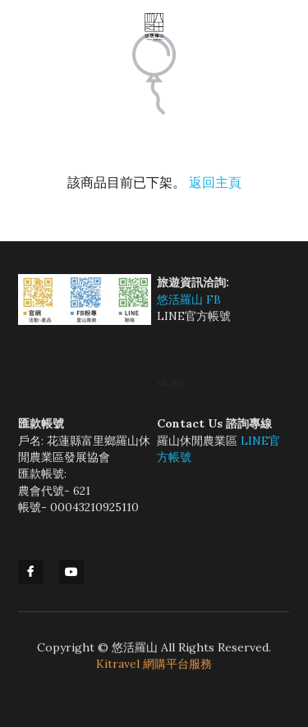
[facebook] (30, 572)
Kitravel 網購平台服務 (154, 667)
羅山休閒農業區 (199, 440)
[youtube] (71, 572)
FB (213, 299)
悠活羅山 (181, 299)
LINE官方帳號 (194, 316)
